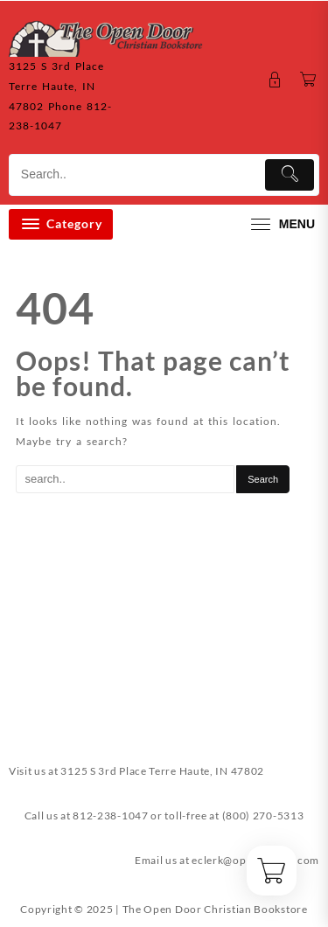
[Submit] (289, 175)
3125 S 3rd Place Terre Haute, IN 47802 (162, 770)
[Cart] (308, 80)
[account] (275, 80)
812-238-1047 (110, 815)
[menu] (281, 224)
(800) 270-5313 (263, 815)
